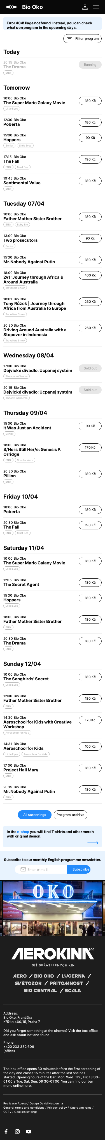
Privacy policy (57, 1107)
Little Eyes (12, 108)
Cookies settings (25, 1111)
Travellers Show (15, 287)
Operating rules (81, 1107)
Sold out (90, 368)
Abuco (22, 1103)
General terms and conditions (24, 1107)
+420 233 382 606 (18, 1046)
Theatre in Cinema (16, 376)
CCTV (7, 1111)
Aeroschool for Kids (17, 732)
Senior (9, 145)
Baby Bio (22, 224)
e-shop (23, 831)
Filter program (82, 38)
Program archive (70, 815)
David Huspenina (51, 1103)
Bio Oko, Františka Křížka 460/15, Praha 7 (21, 1019)
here (27, 1085)
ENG (8, 167)
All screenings (34, 815)
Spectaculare (25, 460)
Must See (23, 167)
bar (53, 1077)
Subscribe (81, 869)
